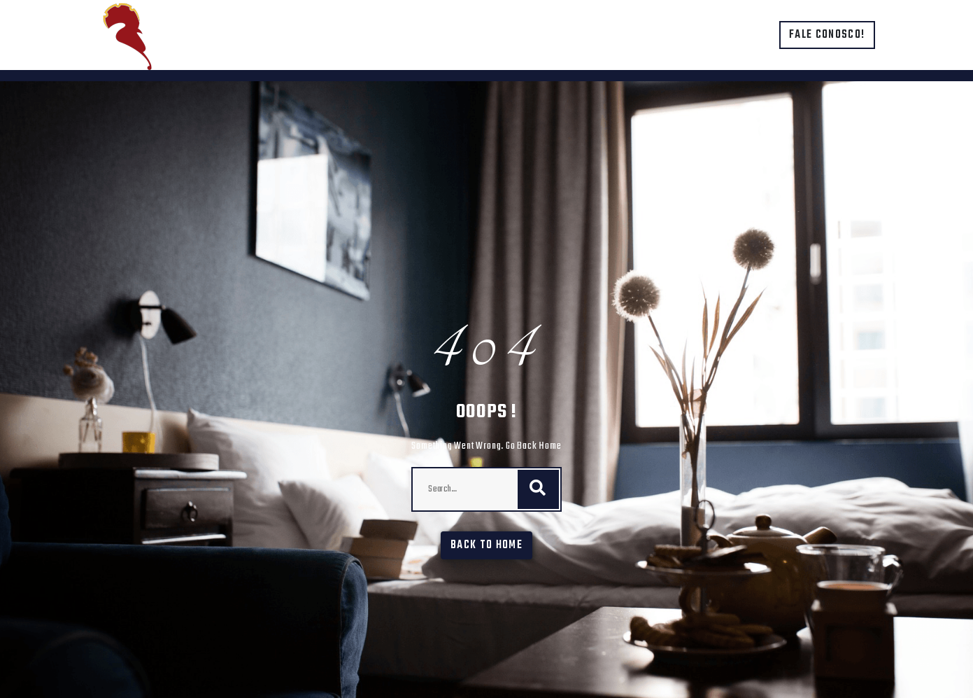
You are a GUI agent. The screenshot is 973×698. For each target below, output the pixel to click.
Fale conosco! (827, 35)
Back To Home (486, 545)
